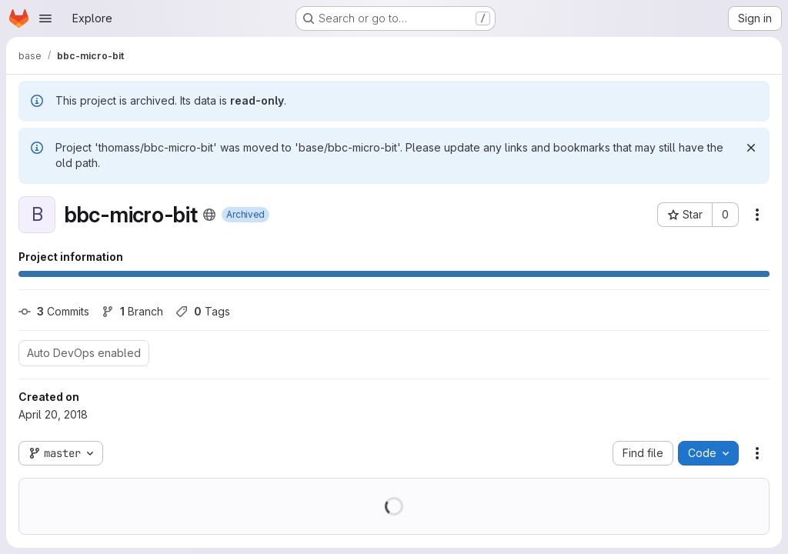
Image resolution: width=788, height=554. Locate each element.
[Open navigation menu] (45, 18)
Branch (132, 311)
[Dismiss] (751, 147)
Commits (53, 311)
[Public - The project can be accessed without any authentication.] (209, 215)
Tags (202, 311)
